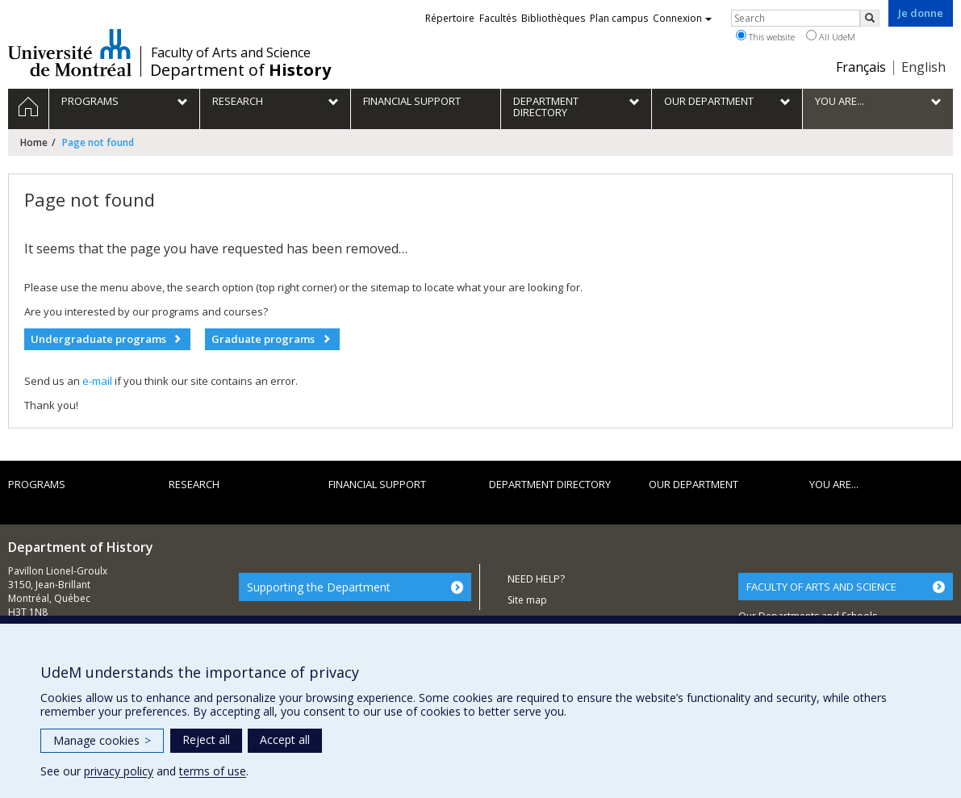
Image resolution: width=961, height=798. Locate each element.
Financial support (377, 484)
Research (194, 484)
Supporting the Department (319, 587)
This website (765, 36)
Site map (527, 600)
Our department (693, 484)
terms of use (212, 771)
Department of (240, 70)
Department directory (550, 484)
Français (861, 67)
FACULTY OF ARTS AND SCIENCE (821, 586)
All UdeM (830, 36)
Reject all (206, 739)
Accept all (285, 739)
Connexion (682, 18)
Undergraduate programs (98, 339)
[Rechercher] (870, 18)
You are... (834, 484)
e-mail (97, 381)
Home (34, 142)
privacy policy (118, 771)
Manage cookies (102, 740)
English (923, 67)
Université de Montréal (70, 52)
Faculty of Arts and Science (231, 52)
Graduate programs (263, 339)
